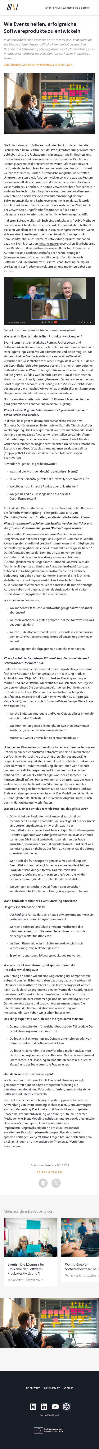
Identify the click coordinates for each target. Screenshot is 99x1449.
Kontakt (68, 1388)
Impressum (33, 1388)
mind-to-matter (48, 243)
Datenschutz (52, 1388)
